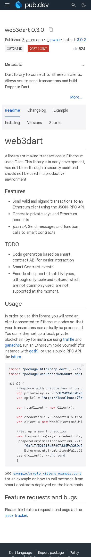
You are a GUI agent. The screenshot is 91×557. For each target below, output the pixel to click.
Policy (74, 552)
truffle (68, 339)
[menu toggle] (7, 5)
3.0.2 (81, 39)
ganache (12, 345)
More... (76, 97)
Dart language (20, 552)
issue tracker (16, 515)
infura (16, 357)
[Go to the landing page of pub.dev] (32, 5)
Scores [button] (55, 122)
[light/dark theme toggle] (84, 5)
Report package (51, 552)
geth (33, 351)
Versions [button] (34, 122)
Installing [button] (12, 122)
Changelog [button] (36, 110)
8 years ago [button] (32, 39)
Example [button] (60, 110)
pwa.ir (53, 39)
